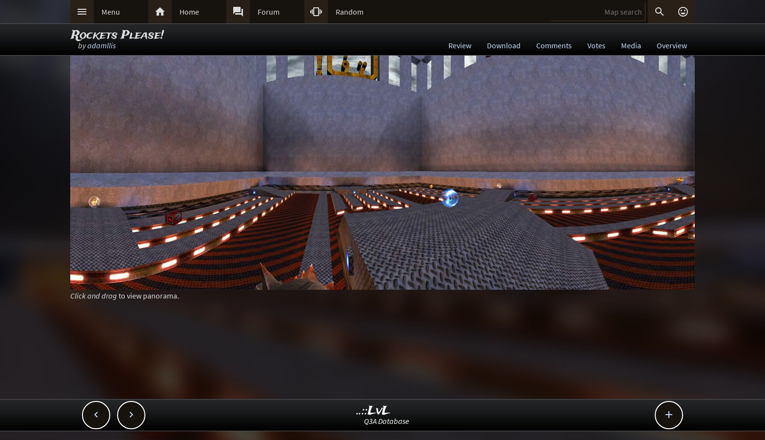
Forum (269, 12)
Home (189, 12)
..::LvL (373, 411)
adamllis (101, 45)
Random (349, 12)
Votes (596, 45)
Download (504, 45)
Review (459, 45)
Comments (554, 45)
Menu (110, 12)
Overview (672, 45)
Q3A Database (386, 421)
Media (631, 45)
